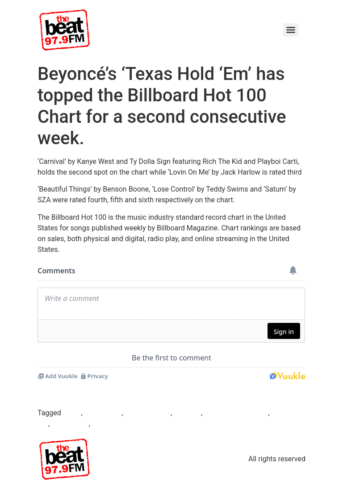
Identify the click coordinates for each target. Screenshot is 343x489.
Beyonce (187, 413)
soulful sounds (115, 423)
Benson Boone (148, 413)
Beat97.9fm (102, 413)
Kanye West (69, 423)
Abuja (72, 413)
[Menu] (291, 30)
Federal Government (236, 413)
